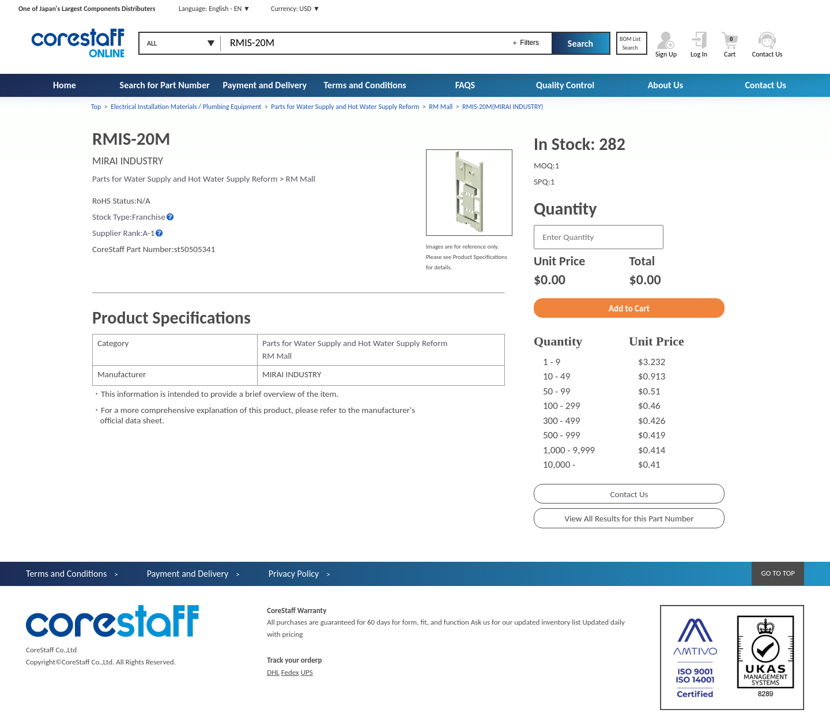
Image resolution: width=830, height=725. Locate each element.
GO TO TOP (778, 573)
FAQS (465, 85)
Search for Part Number (165, 85)
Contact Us (765, 85)
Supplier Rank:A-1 (123, 233)
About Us (665, 85)
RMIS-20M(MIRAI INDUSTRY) (502, 107)
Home (64, 85)
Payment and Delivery (265, 85)
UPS (307, 672)
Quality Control (565, 85)
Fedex (290, 672)
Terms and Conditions (365, 85)
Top (96, 107)
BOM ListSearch (630, 43)
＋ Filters (525, 43)
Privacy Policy (294, 573)
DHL (273, 672)
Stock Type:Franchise (128, 217)
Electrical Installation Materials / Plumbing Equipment (186, 107)
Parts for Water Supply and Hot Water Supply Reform (345, 107)
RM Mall (440, 107)
